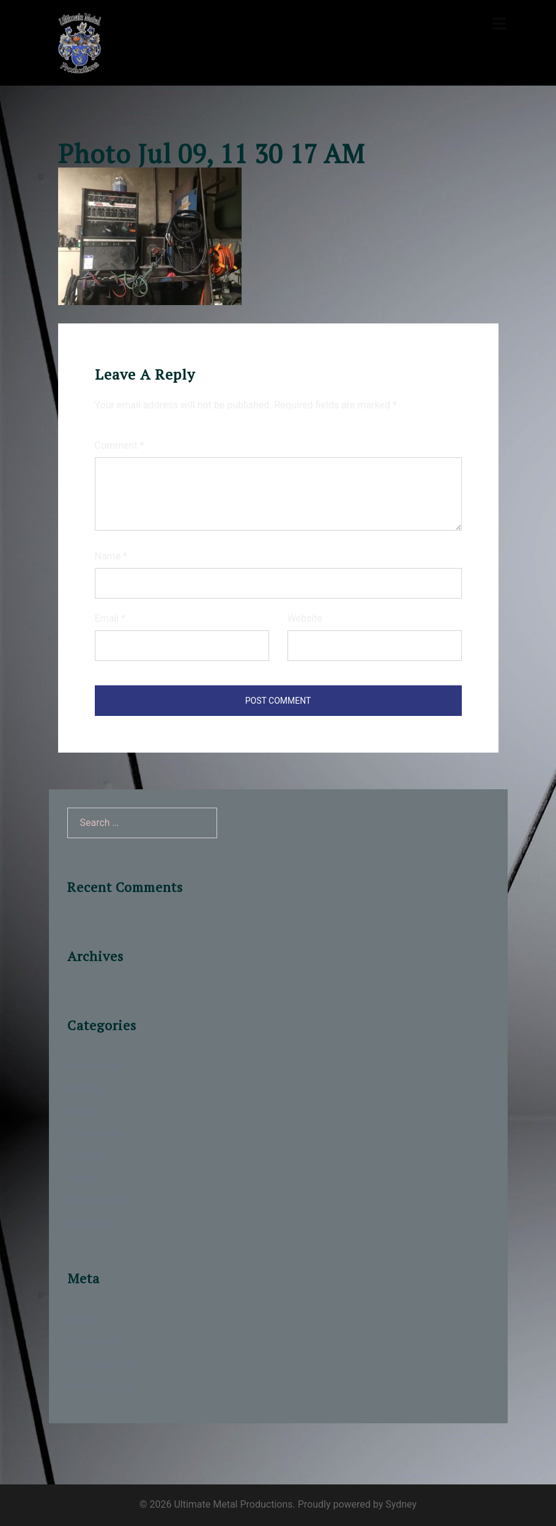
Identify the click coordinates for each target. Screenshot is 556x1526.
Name (111, 556)
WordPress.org (99, 1387)
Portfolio (86, 1156)
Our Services (94, 1134)
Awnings (86, 1088)
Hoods (81, 1111)
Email (110, 618)
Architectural (95, 1066)
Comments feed (102, 1364)
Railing (82, 1178)
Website (304, 618)
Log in (80, 1319)
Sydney (401, 1504)
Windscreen (93, 1223)
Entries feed (93, 1341)
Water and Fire (98, 1201)
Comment (119, 445)
